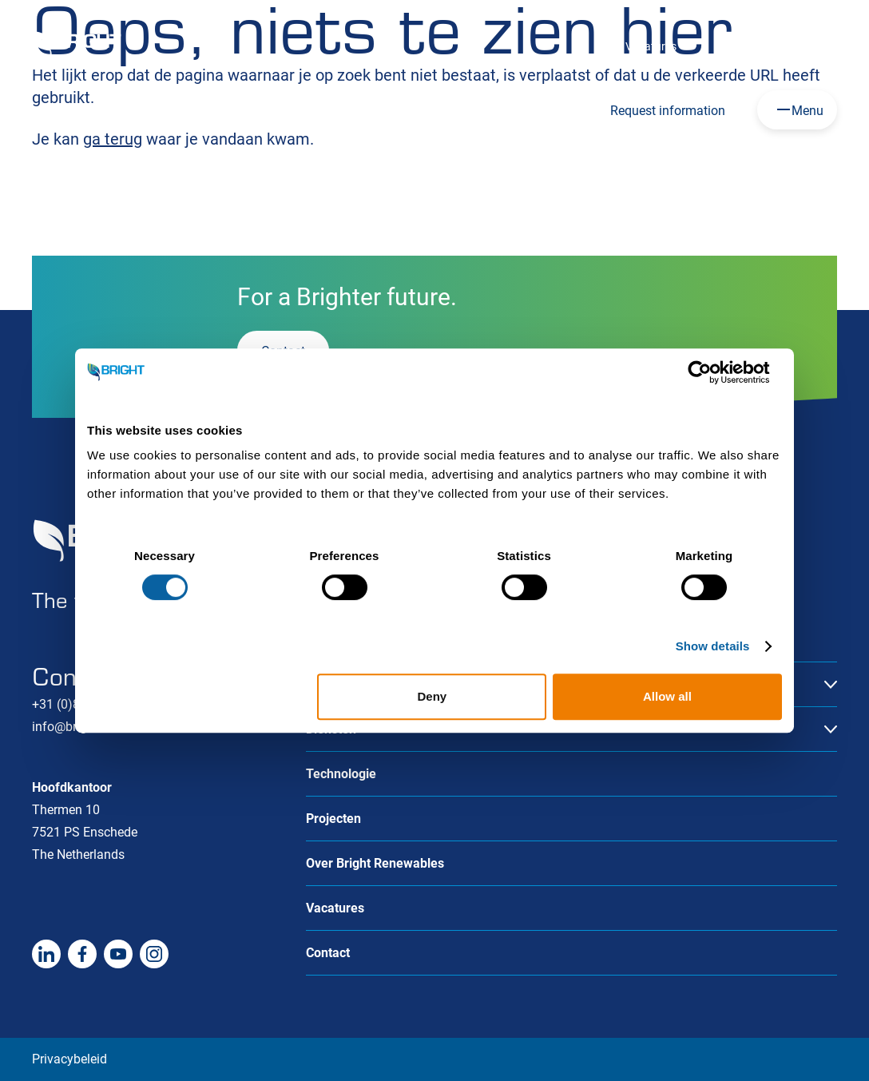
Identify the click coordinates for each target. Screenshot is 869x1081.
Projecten (333, 818)
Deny (432, 696)
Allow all (667, 696)
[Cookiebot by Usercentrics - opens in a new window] (712, 372)
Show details (713, 646)
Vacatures (651, 46)
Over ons (737, 46)
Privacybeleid (69, 1059)
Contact (817, 46)
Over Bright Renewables (375, 863)
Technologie (341, 773)
